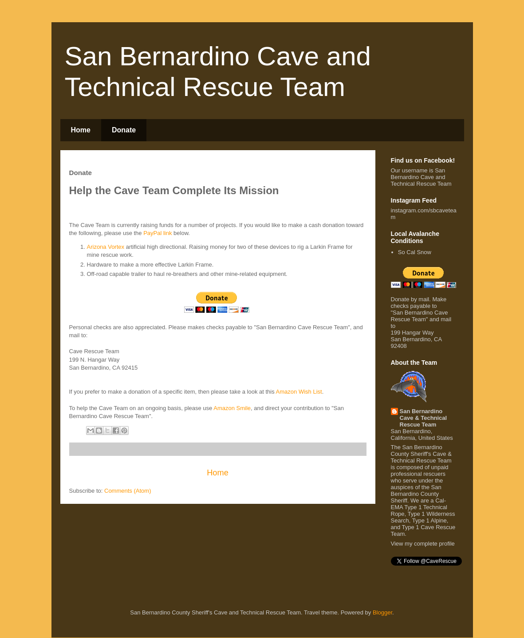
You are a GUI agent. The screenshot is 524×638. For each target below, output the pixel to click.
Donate (124, 130)
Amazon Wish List (299, 391)
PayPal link (157, 233)
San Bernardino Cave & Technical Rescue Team (423, 418)
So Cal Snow (414, 252)
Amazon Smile (232, 408)
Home (81, 130)
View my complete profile (423, 543)
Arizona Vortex (106, 246)
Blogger (382, 612)
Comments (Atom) (127, 490)
